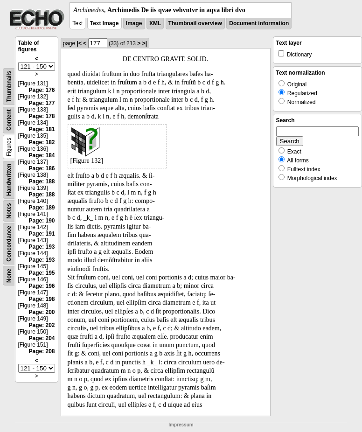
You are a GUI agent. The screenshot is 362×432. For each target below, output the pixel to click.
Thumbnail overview (195, 23)
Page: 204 (41, 338)
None (9, 276)
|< (79, 43)
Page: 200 (41, 312)
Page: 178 (41, 116)
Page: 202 (41, 325)
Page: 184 (41, 155)
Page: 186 (41, 168)
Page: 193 (41, 247)
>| (144, 43)
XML (155, 23)
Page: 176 (41, 90)
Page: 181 (41, 129)
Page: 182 (41, 142)
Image (134, 23)
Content (9, 120)
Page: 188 (41, 181)
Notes (9, 210)
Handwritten (9, 180)
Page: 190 (41, 220)
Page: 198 (41, 299)
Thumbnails (9, 86)
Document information (259, 23)
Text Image (104, 23)
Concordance (9, 244)
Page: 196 (41, 286)
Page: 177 (41, 103)
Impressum (180, 424)
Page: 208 (41, 351)
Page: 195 (41, 273)
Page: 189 (41, 207)
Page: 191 (41, 233)
